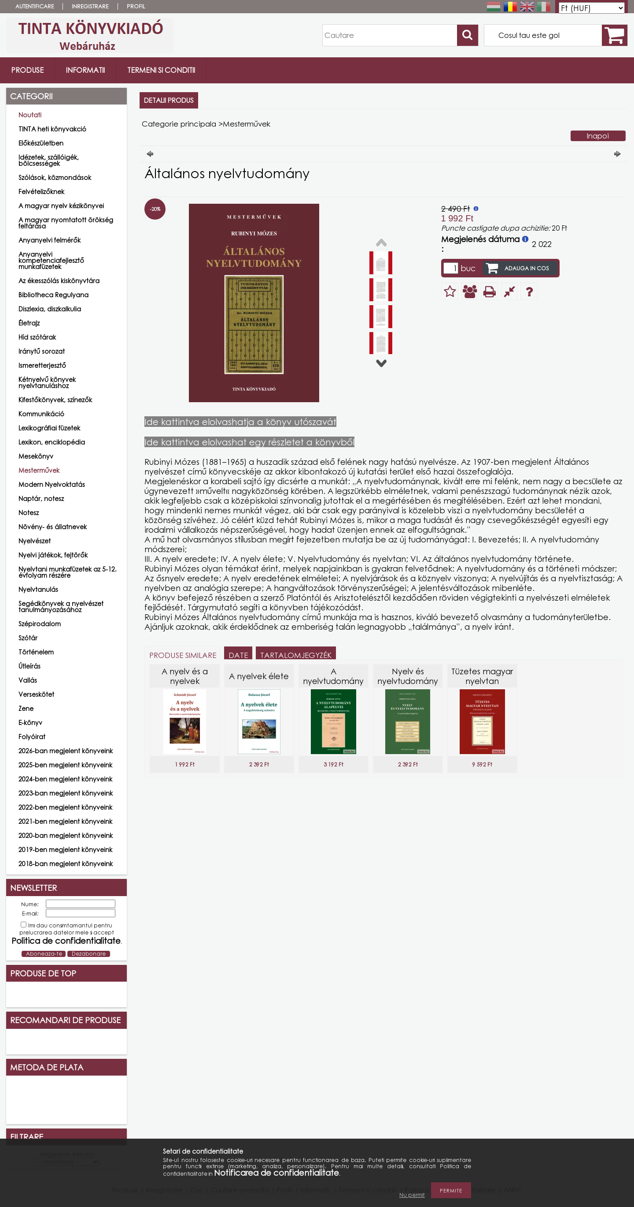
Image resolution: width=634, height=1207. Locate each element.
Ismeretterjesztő (42, 365)
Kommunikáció (41, 414)
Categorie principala (179, 123)
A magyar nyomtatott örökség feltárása (65, 223)
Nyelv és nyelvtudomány (407, 676)
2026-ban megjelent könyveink (65, 751)
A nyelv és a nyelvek (185, 676)
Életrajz (29, 323)
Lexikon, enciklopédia (51, 442)
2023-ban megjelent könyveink (65, 793)
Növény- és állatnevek (52, 527)
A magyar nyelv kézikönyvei (61, 205)
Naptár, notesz (41, 498)
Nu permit (412, 1195)
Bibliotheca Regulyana (53, 295)
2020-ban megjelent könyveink (65, 835)
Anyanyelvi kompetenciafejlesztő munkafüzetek (51, 260)
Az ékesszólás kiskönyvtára (59, 280)
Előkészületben (40, 143)
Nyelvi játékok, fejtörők (53, 555)
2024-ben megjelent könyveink (65, 779)
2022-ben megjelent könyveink (65, 807)
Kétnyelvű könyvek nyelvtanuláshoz (47, 382)
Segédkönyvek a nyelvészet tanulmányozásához (60, 606)
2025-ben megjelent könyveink (65, 765)
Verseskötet (36, 694)
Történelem (36, 652)
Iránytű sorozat (41, 351)
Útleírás (29, 666)
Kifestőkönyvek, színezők (55, 400)
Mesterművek (38, 470)
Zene (25, 708)
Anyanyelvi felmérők (49, 240)
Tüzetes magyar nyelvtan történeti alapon (482, 680)
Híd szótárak (37, 337)
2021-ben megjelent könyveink (65, 821)
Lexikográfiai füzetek (49, 428)
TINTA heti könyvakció (52, 129)
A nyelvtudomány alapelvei (333, 680)
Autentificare (34, 6)
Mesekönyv (35, 456)
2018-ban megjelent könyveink (65, 863)
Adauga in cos (527, 268)
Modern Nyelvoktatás (51, 484)
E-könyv (30, 722)
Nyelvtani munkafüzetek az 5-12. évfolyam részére (67, 572)
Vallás (27, 680)
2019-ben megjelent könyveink (65, 849)
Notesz (28, 512)
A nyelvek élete (259, 676)
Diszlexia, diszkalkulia (49, 309)
